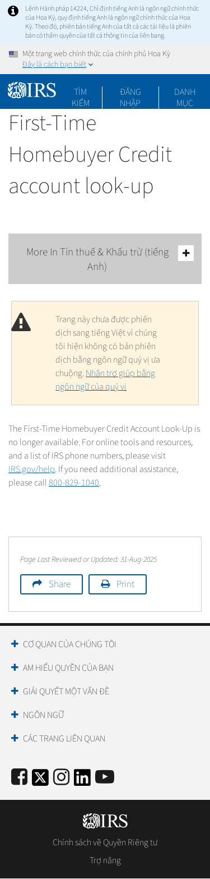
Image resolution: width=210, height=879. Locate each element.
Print (125, 584)
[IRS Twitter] (40, 781)
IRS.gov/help (31, 469)
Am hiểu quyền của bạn (68, 668)
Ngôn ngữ (43, 715)
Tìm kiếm (81, 92)
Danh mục (184, 92)
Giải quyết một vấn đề (66, 691)
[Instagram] (61, 777)
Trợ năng (105, 860)
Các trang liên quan (64, 738)
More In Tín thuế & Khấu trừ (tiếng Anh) (110, 259)
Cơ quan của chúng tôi (69, 644)
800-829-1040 (74, 483)
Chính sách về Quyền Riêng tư (105, 842)
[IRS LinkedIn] (82, 781)
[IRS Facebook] (19, 777)
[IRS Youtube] (104, 777)
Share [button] (60, 584)
